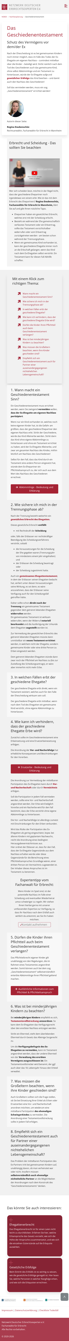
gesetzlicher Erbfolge (18, 78)
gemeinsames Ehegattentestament (38, 576)
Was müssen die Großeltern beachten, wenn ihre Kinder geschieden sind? (36, 350)
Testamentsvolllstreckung (25, 1021)
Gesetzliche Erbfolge (22, 1267)
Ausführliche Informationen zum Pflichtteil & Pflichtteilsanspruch (34, 990)
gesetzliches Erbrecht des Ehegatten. (30, 519)
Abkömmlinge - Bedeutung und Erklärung (34, 489)
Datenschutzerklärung (26, 1310)
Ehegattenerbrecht (21, 1225)
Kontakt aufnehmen (34, 924)
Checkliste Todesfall (48, 1310)
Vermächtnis (50, 787)
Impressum (7, 1310)
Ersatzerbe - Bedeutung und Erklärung (34, 769)
